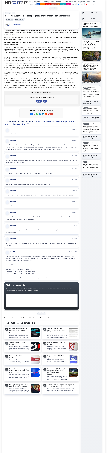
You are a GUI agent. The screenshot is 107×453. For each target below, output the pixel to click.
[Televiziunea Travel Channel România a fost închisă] (73, 332)
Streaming (65, 1)
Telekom (68, 4)
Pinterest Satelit (91, 213)
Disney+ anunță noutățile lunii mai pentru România (18, 385)
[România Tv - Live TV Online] (35, 359)
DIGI (38, 4)
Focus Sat (54, 4)
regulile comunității (26, 288)
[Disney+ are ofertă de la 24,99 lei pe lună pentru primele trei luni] (35, 332)
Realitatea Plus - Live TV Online (56, 343)
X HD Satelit (91, 209)
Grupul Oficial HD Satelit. (31, 290)
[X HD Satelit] (94, 4)
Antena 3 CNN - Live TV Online (17, 343)
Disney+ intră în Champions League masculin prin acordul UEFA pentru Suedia (57, 371)
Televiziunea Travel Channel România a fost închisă (56, 330)
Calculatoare (32, 4)
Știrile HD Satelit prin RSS (91, 217)
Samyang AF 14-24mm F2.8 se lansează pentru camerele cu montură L (90, 25)
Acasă (30, 1)
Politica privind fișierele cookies (91, 252)
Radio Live (95, 1)
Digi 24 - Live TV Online (55, 356)
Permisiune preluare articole (91, 247)
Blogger (64, 399)
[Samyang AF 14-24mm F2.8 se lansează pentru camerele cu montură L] (91, 33)
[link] (22, 332)
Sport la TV (76, 1)
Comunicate (39, 1)
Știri (35, 1)
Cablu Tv (46, 1)
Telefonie (83, 1)
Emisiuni (71, 1)
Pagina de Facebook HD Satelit (91, 187)
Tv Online (89, 1)
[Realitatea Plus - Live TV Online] (73, 346)
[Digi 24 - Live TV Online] (73, 359)
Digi (84, 231)
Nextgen (63, 4)
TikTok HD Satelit (91, 205)
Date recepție (58, 1)
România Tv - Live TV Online (16, 356)
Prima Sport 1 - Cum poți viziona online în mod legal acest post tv (19, 370)
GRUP (82, 4)
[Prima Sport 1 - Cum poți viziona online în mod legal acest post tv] (35, 372)
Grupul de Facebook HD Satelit (91, 193)
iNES (59, 4)
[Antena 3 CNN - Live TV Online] (35, 346)
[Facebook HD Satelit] (78, 4)
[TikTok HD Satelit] (90, 4)
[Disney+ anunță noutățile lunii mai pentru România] (35, 388)
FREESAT (89, 231)
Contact (74, 4)
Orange (42, 4)
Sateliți (8, 13)
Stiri (13, 13)
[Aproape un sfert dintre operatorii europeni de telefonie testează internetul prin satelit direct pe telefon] (91, 77)
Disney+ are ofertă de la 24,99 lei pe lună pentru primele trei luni (18, 330)
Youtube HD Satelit (91, 201)
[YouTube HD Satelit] (86, 4)
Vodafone (48, 4)
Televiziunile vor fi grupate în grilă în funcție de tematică (60, 385)
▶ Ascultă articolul (19, 19)
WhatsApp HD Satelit (91, 197)
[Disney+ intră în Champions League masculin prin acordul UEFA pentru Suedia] (73, 372)
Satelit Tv (51, 1)
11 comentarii (9, 19)
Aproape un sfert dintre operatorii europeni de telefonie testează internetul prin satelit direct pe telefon (91, 66)
